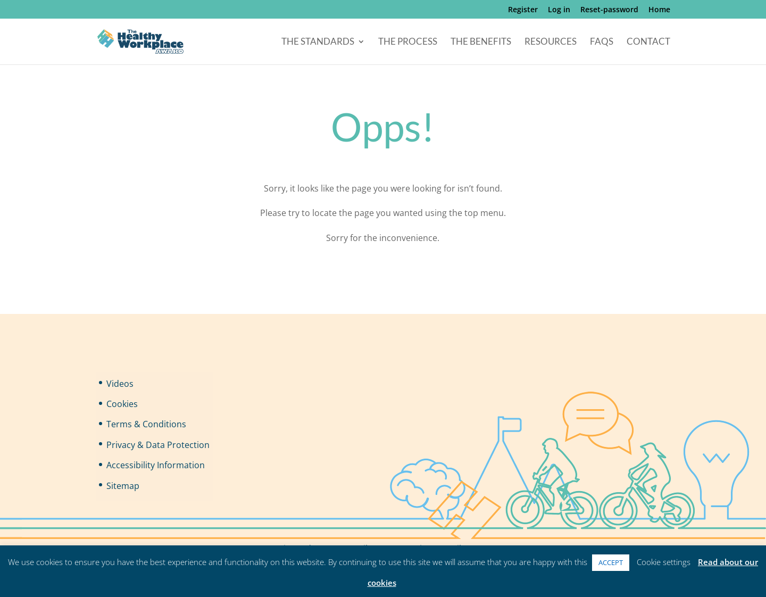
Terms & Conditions (146, 424)
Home (659, 10)
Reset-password (609, 10)
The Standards (317, 42)
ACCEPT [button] (610, 562)
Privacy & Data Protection (158, 445)
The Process (407, 42)
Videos (120, 383)
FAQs (601, 42)
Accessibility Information (155, 465)
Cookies (122, 404)
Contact (648, 42)
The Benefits (481, 42)
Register (523, 10)
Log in (559, 10)
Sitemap (122, 486)
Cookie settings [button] (663, 562)
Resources (550, 42)
